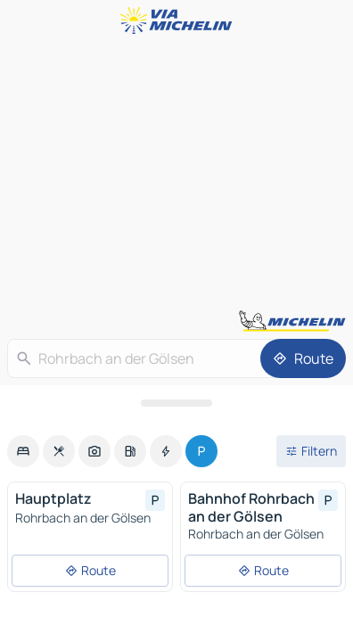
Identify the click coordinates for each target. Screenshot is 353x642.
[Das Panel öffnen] (176, 403)
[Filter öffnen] (311, 451)
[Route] (303, 358)
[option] (23, 451)
